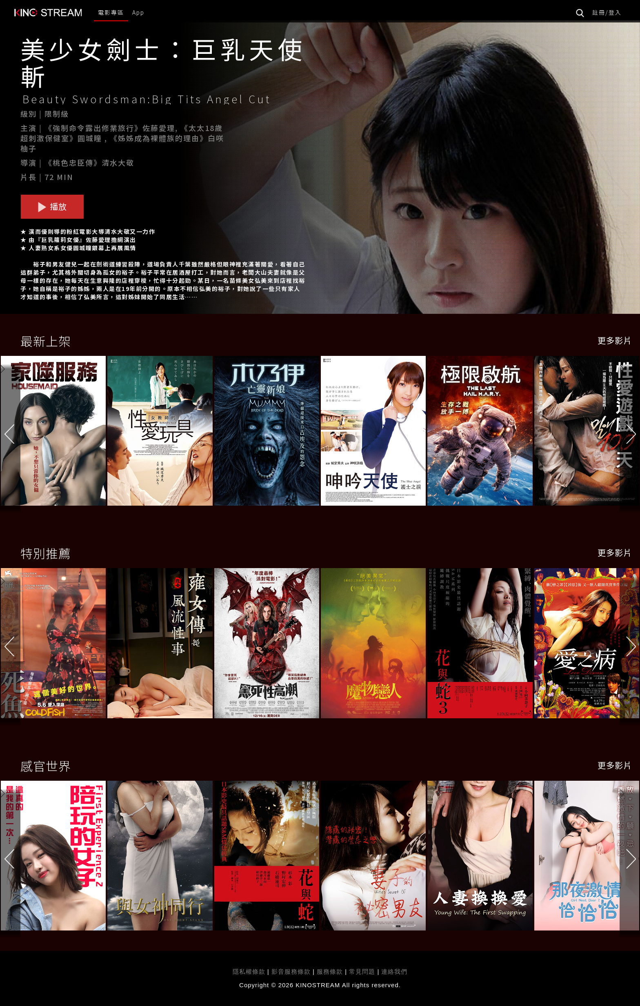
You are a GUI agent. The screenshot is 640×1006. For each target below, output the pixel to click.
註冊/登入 (607, 12)
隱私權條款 (249, 971)
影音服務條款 (291, 971)
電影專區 (111, 12)
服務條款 (331, 971)
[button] (630, 432)
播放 (52, 206)
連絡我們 (394, 971)
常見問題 (362, 971)
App (138, 12)
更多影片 (615, 340)
